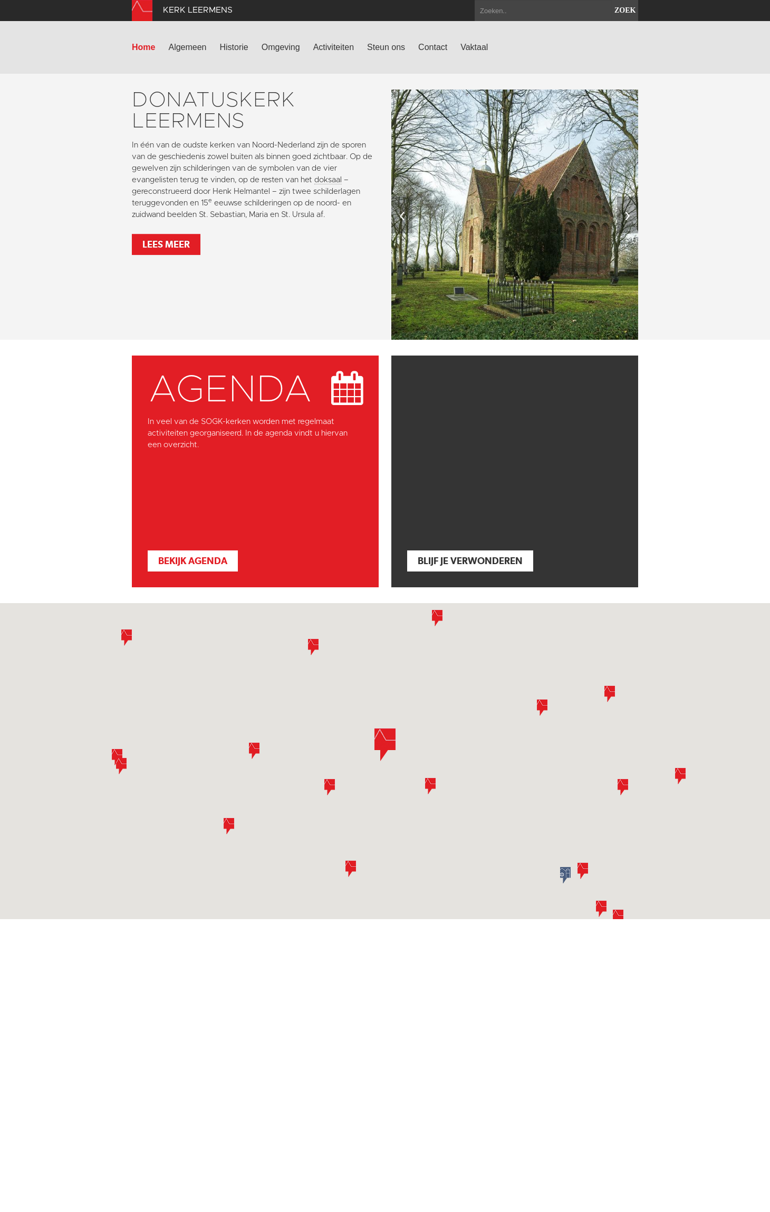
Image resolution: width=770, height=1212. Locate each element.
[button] (329, 787)
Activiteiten (333, 47)
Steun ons (386, 47)
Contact (432, 47)
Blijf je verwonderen (470, 560)
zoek (625, 10)
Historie (234, 47)
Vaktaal (474, 47)
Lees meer (166, 244)
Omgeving (281, 47)
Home (143, 47)
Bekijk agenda (192, 560)
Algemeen (187, 47)
